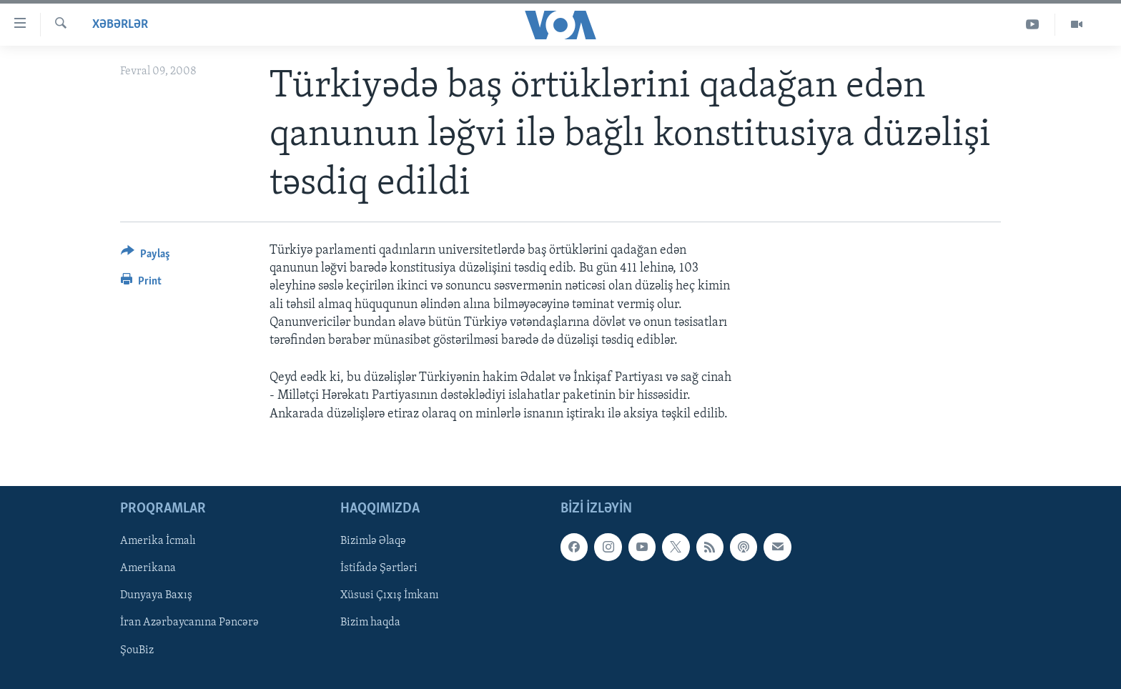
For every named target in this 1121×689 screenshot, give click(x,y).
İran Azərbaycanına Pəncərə (189, 622)
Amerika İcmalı (158, 541)
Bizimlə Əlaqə (373, 541)
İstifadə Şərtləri (379, 568)
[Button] (145, 256)
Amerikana (148, 568)
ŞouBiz (137, 649)
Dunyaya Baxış (156, 595)
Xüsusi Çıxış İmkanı (389, 595)
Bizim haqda (370, 622)
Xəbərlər (120, 24)
